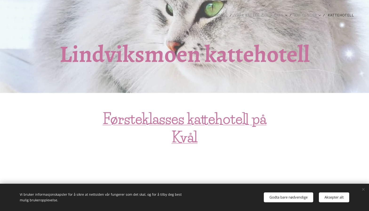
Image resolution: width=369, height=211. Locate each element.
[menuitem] (221, 15)
